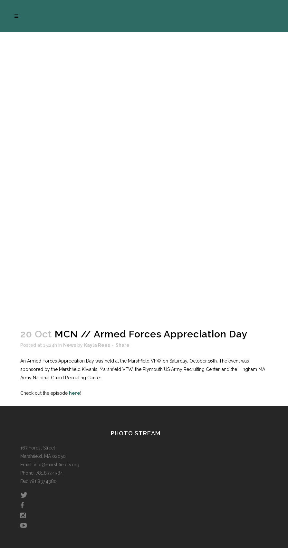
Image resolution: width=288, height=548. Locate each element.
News (69, 345)
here (74, 393)
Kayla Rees (97, 345)
